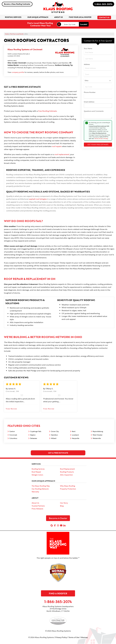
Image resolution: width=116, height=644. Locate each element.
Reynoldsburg (98, 432)
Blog (62, 506)
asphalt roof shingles (38, 199)
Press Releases (37, 509)
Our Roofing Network (40, 489)
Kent (73, 432)
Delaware (33, 438)
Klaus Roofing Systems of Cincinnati (25, 49)
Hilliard (53, 438)
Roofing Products (67, 472)
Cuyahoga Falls (35, 432)
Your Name (88, 49)
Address (87, 64)
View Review (11, 409)
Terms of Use (98, 139)
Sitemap (84, 637)
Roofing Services (38, 469)
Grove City (55, 432)
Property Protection (68, 489)
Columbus (13, 438)
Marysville (75, 438)
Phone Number (89, 92)
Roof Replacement (67, 469)
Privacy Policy (61, 637)
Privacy (106, 139)
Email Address (89, 102)
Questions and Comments (94, 111)
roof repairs (57, 146)
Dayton (33, 435)
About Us (35, 503)
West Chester (97, 435)
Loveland (75, 435)
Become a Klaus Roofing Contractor (17, 4)
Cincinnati (13, 435)
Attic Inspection (66, 475)
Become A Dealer (58, 518)
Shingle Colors (37, 475)
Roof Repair (36, 472)
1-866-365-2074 (103, 4)
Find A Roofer (58, 593)
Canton (12, 432)
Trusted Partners (38, 506)
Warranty (35, 492)
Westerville (97, 438)
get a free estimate (58, 453)
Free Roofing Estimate (47, 111)
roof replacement (62, 154)
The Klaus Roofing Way (41, 486)
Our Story (64, 503)
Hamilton (54, 435)
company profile (18, 72)
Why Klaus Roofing (67, 486)
